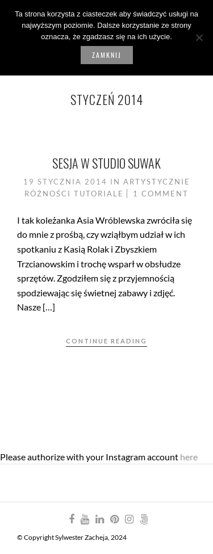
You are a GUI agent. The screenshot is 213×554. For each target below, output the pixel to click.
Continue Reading (106, 341)
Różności (47, 193)
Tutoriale (99, 193)
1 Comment (161, 193)
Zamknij (107, 55)
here (189, 456)
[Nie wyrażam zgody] (198, 37)
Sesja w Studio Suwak (106, 163)
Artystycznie (156, 181)
